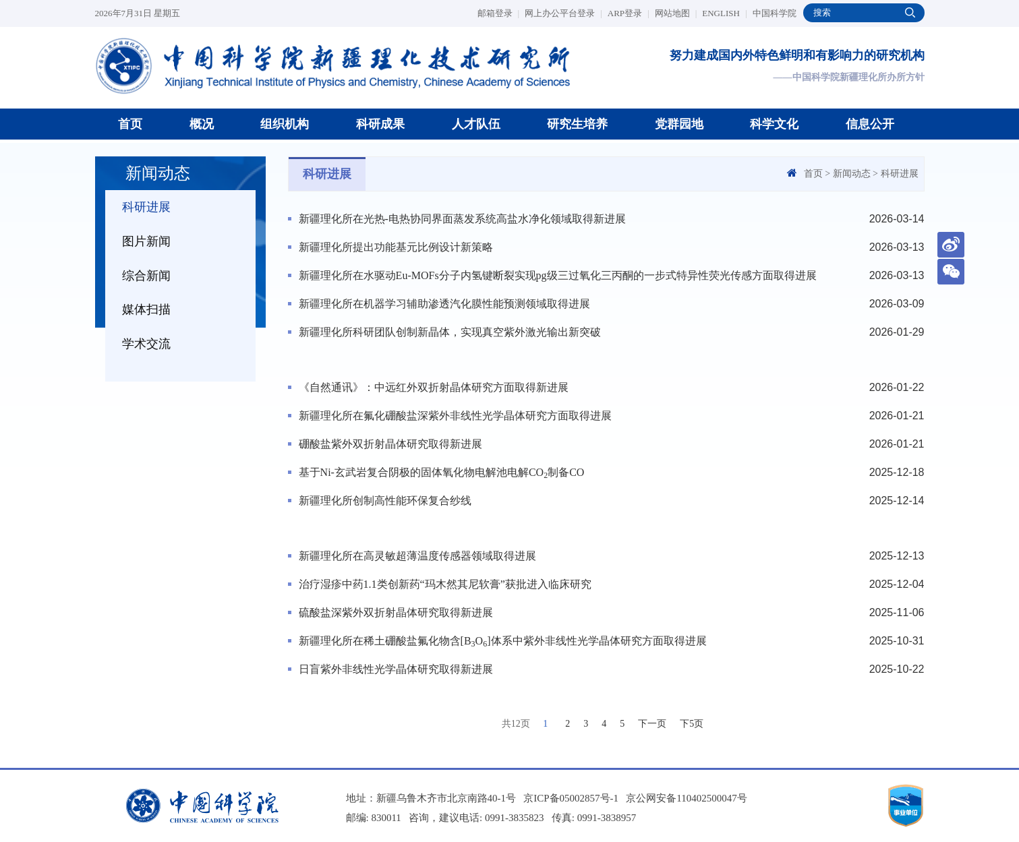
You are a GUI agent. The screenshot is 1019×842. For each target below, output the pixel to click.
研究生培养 (577, 124)
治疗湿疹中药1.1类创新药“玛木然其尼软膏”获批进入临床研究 (445, 584)
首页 (130, 124)
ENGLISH (724, 13)
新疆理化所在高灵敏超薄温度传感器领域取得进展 (417, 556)
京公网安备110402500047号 (686, 798)
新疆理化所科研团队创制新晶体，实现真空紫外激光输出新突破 (450, 332)
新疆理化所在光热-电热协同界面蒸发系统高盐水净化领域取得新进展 (462, 218)
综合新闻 (146, 275)
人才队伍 (476, 124)
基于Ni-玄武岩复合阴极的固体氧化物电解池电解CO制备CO (442, 473)
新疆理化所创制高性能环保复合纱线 (385, 500)
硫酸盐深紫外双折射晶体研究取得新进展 (396, 612)
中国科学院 (774, 13)
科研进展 (146, 207)
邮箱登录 (498, 13)
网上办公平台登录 (563, 13)
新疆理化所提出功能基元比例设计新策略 (396, 247)
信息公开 (870, 124)
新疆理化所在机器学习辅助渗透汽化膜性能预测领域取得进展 (444, 303)
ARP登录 (628, 13)
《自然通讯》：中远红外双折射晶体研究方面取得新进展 (434, 387)
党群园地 (679, 124)
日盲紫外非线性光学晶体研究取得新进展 (396, 669)
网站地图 (676, 13)
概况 (202, 124)
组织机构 (284, 124)
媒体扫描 (146, 309)
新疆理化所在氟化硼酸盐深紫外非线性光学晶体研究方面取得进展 (455, 415)
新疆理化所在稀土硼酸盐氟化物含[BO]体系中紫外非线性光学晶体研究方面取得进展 (503, 642)
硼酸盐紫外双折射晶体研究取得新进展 (390, 444)
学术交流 (146, 344)
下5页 (691, 724)
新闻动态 (852, 174)
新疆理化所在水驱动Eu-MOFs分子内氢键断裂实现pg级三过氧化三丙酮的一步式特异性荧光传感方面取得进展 (558, 275)
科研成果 (380, 124)
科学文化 (774, 124)
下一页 (652, 724)
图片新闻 (146, 241)
